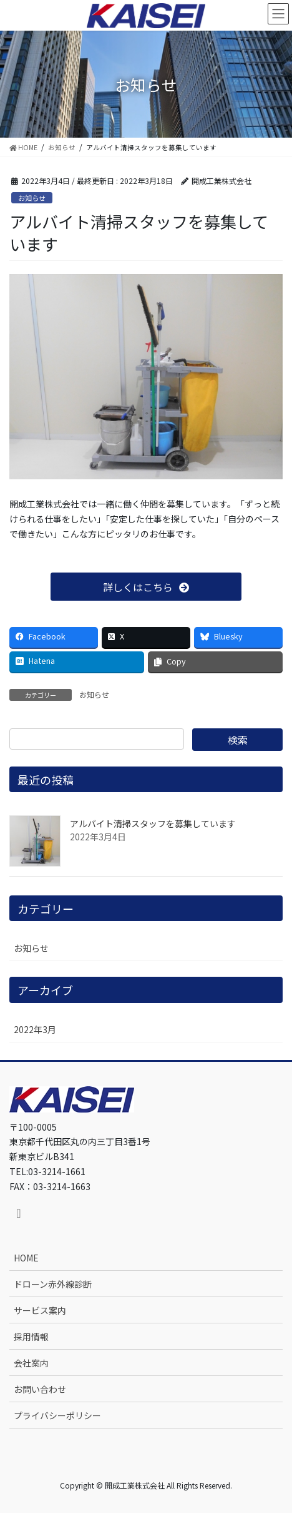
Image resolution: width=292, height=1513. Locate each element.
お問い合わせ (40, 1389)
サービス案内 (40, 1310)
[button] (146, 587)
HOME (26, 1257)
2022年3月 (35, 1029)
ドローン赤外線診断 (53, 1284)
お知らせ (32, 198)
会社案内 (31, 1363)
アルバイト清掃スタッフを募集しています (153, 823)
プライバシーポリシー (57, 1415)
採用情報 (31, 1336)
